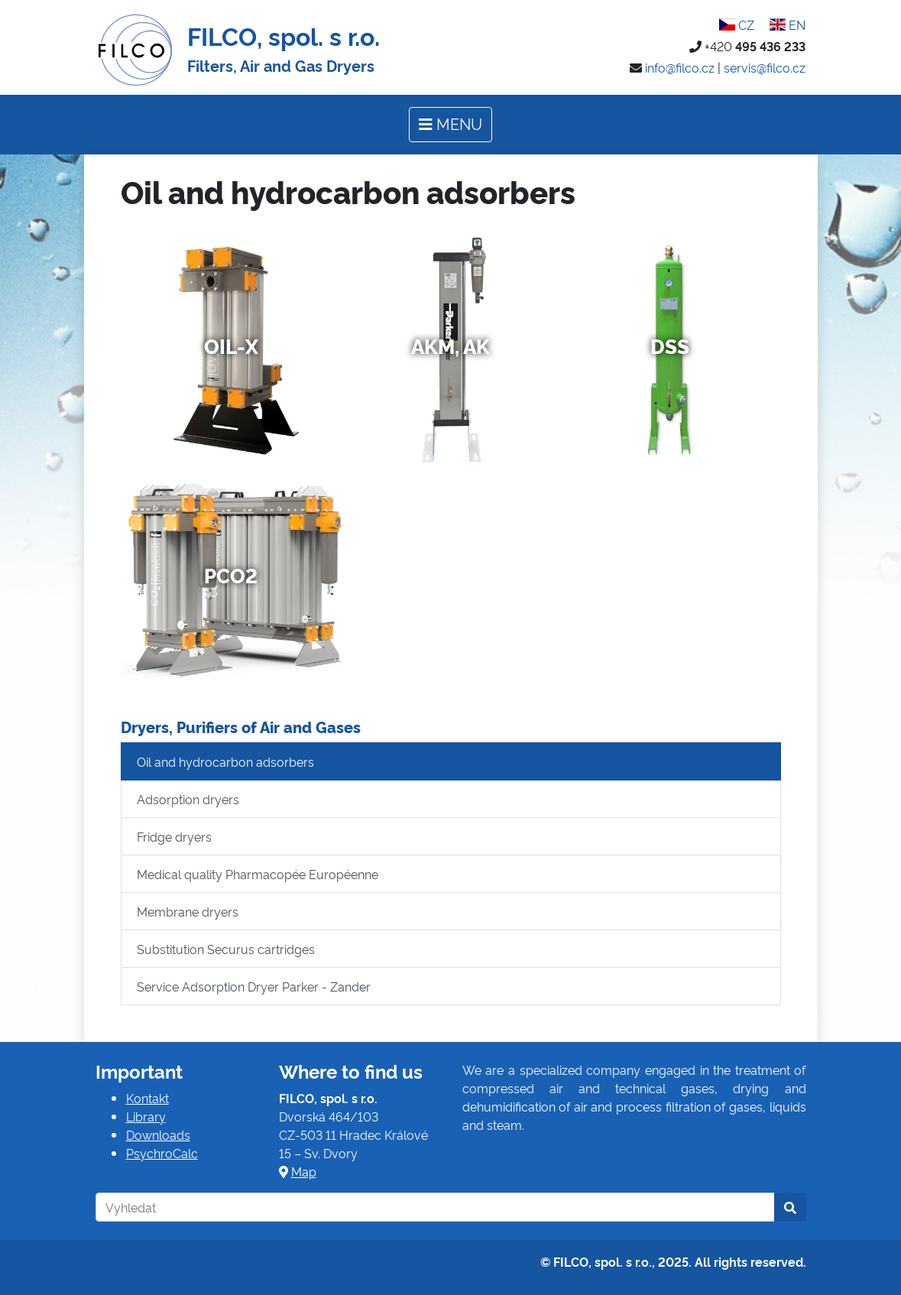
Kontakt (147, 1097)
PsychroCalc (162, 1152)
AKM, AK (450, 345)
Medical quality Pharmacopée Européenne (257, 873)
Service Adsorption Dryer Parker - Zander (254, 986)
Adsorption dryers (188, 798)
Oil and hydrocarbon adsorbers (225, 761)
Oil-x (231, 345)
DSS (669, 345)
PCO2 (231, 575)
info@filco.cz (680, 67)
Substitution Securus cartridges (226, 948)
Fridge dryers (174, 836)
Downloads (158, 1134)
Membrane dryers (187, 911)
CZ (736, 24)
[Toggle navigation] (450, 124)
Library (146, 1116)
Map (303, 1171)
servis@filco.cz (764, 67)
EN (787, 24)
